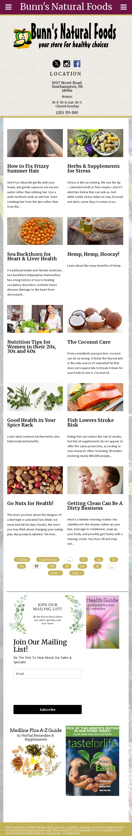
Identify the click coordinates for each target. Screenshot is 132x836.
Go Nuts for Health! (30, 503)
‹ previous (48, 559)
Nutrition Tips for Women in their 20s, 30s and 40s (31, 346)
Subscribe (47, 709)
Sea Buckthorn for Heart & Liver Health (32, 256)
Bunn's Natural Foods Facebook (77, 64)
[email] (47, 673)
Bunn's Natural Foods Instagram (67, 64)
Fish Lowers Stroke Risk (90, 422)
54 (99, 559)
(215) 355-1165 (67, 112)
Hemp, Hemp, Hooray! (93, 254)
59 (67, 566)
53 (84, 559)
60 (82, 566)
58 (52, 566)
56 (21, 566)
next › (55, 573)
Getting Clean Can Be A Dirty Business (95, 506)
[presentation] (47, 691)
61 (97, 566)
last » (77, 573)
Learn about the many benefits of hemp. (94, 266)
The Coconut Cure (88, 342)
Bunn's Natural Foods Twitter (56, 64)
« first (22, 559)
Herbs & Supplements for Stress (93, 168)
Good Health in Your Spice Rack (31, 422)
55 (114, 559)
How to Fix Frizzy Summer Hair (28, 168)
